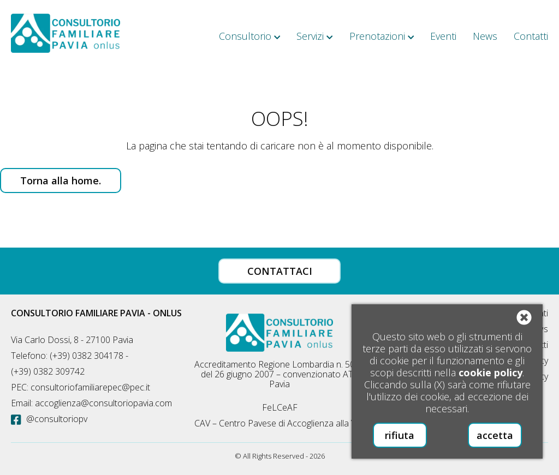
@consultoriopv (49, 419)
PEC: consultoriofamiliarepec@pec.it (80, 387)
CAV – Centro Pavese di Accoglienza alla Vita (279, 423)
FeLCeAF (280, 407)
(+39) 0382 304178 (86, 356)
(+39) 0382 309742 (48, 371)
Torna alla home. (60, 180)
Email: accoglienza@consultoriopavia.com (91, 403)
